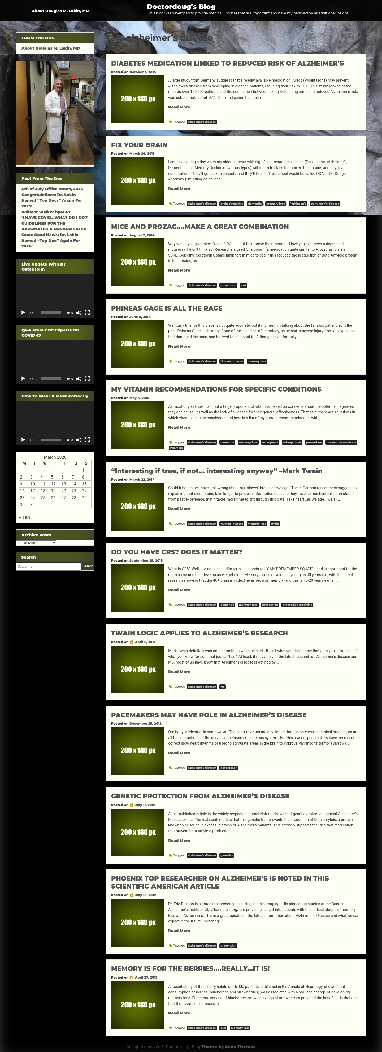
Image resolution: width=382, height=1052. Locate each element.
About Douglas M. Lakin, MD (60, 10)
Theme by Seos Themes (228, 1046)
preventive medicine (341, 442)
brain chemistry (231, 203)
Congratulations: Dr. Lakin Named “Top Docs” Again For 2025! (51, 200)
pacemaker (228, 768)
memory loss (275, 203)
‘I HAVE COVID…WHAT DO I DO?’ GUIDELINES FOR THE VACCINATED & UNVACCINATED (54, 223)
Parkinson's (298, 203)
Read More (179, 107)
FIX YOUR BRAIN (139, 145)
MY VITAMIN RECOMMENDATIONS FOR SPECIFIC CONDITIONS (216, 389)
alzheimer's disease (202, 122)
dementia (255, 203)
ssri (243, 285)
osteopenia (270, 442)
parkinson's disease (325, 203)
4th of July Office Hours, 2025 (52, 189)
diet (223, 1028)
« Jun (24, 517)
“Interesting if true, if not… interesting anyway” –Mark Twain (217, 471)
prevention (228, 285)
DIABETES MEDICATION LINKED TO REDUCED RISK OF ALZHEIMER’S (227, 63)
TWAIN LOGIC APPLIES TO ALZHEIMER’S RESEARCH (199, 633)
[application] (55, 296)
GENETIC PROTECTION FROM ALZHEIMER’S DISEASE (200, 796)
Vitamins (176, 448)
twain (275, 523)
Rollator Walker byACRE (46, 212)
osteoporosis (292, 442)
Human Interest (231, 361)
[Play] (23, 312)
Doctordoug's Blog (181, 6)
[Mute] (78, 312)
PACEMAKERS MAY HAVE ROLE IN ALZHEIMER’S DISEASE (209, 715)
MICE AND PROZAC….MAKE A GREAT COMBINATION (200, 227)
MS (222, 686)
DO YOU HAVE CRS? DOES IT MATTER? (176, 552)
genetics (226, 855)
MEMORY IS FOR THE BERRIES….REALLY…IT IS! (190, 969)
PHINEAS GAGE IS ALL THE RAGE (167, 308)
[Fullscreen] (87, 312)
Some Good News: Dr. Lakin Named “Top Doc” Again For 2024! (50, 240)
